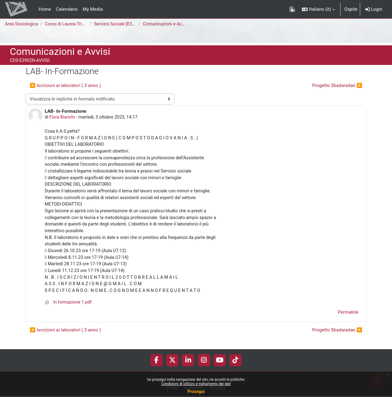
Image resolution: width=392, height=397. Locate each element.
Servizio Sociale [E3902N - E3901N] (131, 24)
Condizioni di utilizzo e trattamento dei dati (196, 384)
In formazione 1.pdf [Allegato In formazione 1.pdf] (69, 309)
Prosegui (196, 391)
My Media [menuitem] (93, 9)
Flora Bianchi (63, 117)
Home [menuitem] (45, 9)
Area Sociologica (22, 24)
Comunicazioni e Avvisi (167, 24)
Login (373, 9)
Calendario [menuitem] (67, 9)
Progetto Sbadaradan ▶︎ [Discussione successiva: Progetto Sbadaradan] (337, 85)
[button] (318, 9)
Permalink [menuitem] (348, 319)
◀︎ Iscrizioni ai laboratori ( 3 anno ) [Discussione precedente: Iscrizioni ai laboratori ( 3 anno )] (65, 85)
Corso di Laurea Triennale (72, 24)
